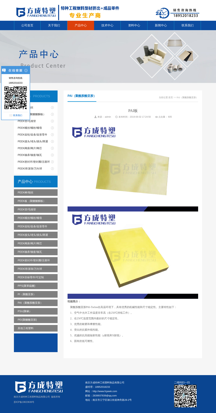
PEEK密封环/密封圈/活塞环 (34, 161)
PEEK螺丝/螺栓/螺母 (30, 127)
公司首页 (27, 25)
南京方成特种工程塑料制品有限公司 (104, 382)
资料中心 (134, 25)
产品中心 (81, 25)
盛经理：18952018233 (97, 386)
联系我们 (188, 25)
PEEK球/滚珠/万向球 (30, 168)
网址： (89, 391)
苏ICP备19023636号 (24, 402)
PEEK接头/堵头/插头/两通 (33, 141)
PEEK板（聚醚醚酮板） (32, 114)
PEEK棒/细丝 (25, 107)
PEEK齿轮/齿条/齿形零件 (32, 134)
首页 (170, 97)
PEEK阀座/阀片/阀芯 (30, 148)
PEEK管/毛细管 (27, 121)
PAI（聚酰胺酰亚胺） (187, 97)
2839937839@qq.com (105, 395)
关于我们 (54, 25)
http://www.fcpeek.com (105, 391)
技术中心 (107, 25)
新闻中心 (161, 25)
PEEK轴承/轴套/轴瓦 (30, 154)
